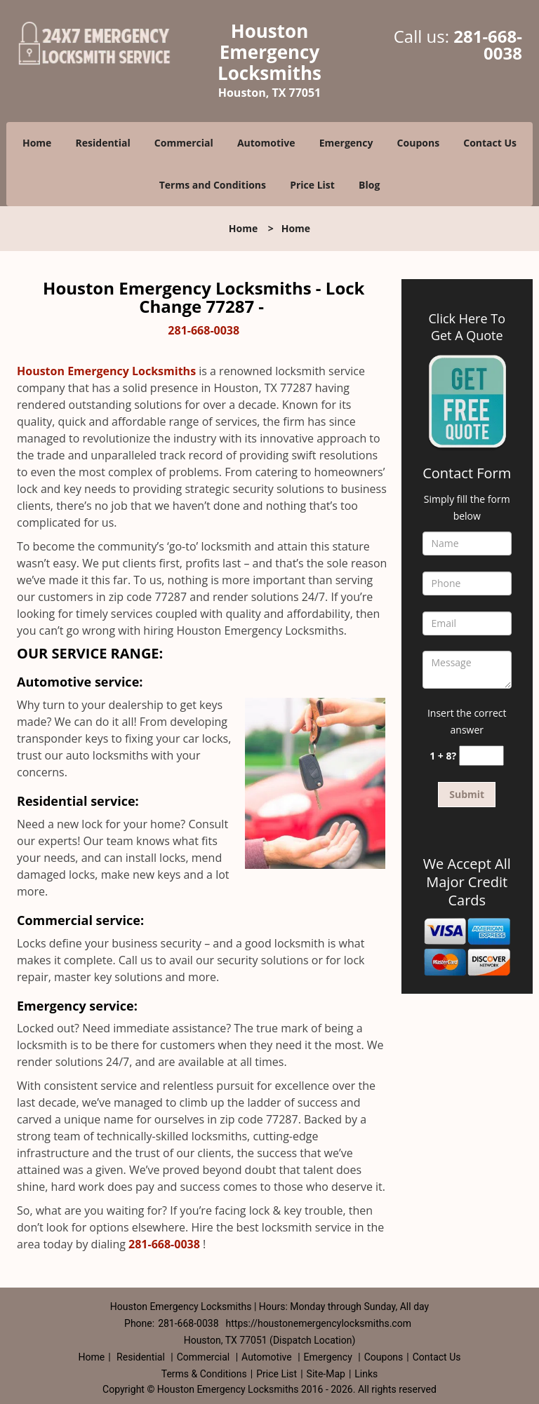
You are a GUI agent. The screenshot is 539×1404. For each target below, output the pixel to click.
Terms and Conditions (212, 184)
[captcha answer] (481, 755)
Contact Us (490, 142)
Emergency (346, 142)
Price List (312, 184)
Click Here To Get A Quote (467, 327)
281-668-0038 (487, 45)
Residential (103, 142)
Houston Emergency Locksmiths (106, 371)
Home (36, 142)
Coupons (418, 142)
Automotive (266, 142)
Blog (369, 184)
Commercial (183, 142)
